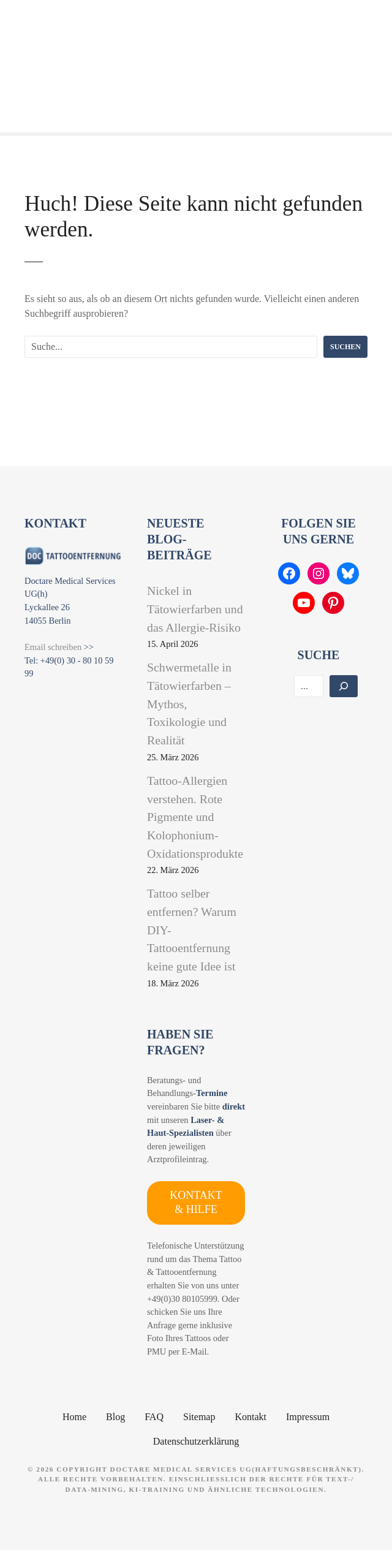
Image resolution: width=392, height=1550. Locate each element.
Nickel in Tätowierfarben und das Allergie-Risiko (195, 608)
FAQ (154, 1417)
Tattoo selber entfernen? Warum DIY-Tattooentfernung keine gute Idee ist (191, 930)
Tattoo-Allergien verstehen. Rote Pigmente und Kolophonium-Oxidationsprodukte (195, 817)
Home (74, 1417)
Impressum (308, 1417)
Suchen (345, 346)
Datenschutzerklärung (196, 1441)
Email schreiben (52, 647)
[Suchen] (344, 686)
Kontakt (250, 1417)
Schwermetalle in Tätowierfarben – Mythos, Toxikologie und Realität (189, 703)
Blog (115, 1417)
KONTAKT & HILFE (196, 1202)
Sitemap (199, 1417)
